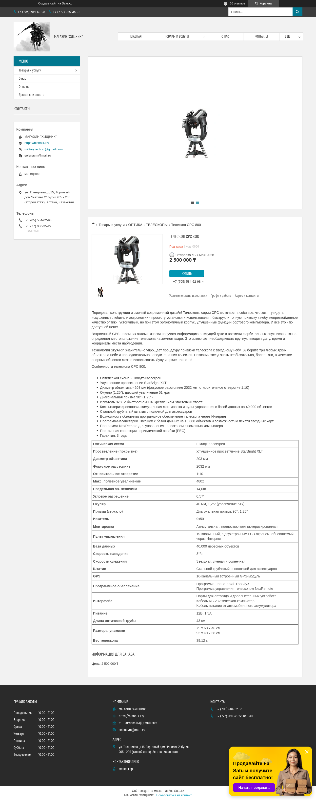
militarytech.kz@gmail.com (43, 149)
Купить (187, 274)
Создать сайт (47, 3)
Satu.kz (179, 791)
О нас (225, 37)
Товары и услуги (177, 37)
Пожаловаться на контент (174, 795)
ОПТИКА (135, 225)
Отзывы (24, 87)
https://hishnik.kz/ (36, 143)
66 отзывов (237, 3)
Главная (136, 37)
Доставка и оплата (31, 95)
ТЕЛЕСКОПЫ (157, 225)
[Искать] (297, 11)
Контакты (261, 37)
